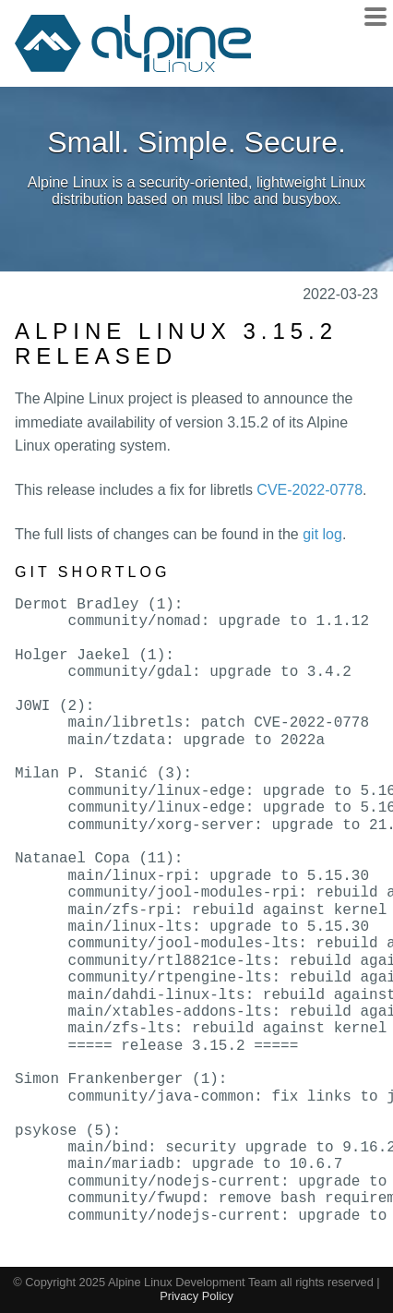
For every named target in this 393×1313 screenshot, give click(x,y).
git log (322, 534)
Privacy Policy (196, 1296)
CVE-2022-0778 (309, 490)
